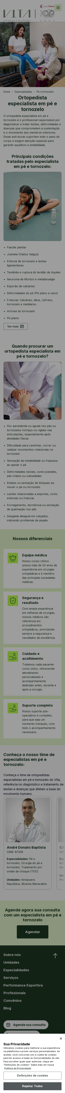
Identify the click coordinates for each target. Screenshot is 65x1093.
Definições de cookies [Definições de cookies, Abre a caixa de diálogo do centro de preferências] (32, 1081)
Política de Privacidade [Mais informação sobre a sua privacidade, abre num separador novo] (17, 1074)
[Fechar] (61, 1044)
